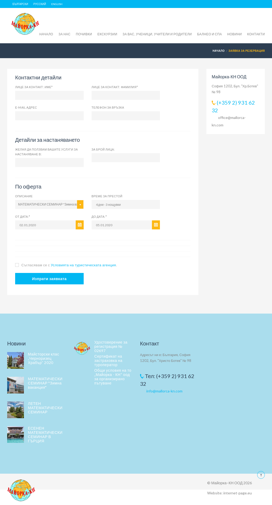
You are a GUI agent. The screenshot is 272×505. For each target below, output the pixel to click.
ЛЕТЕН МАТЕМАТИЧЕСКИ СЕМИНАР (45, 407)
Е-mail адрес (26, 107)
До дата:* (99, 216)
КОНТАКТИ (256, 34)
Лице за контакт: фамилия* (115, 87)
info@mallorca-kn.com (164, 391)
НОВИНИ (234, 34)
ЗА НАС (64, 34)
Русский (39, 4)
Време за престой (107, 196)
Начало (218, 50)
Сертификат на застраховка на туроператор (108, 360)
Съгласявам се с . (66, 265)
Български (20, 4)
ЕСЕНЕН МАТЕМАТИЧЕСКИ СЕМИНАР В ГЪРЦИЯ (45, 434)
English (56, 4)
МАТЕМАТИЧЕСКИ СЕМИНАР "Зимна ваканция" (45, 383)
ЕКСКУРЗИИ (107, 34)
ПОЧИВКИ (84, 34)
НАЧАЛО (46, 34)
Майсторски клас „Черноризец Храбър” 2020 (43, 358)
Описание (24, 196)
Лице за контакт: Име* (34, 87)
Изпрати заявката (49, 278)
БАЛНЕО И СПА (209, 34)
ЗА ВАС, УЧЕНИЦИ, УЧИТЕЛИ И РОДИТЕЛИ (157, 34)
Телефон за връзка (108, 107)
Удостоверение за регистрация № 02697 (111, 346)
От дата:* (22, 216)
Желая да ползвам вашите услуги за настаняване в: (46, 152)
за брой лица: (103, 149)
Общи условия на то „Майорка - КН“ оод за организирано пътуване (112, 376)
